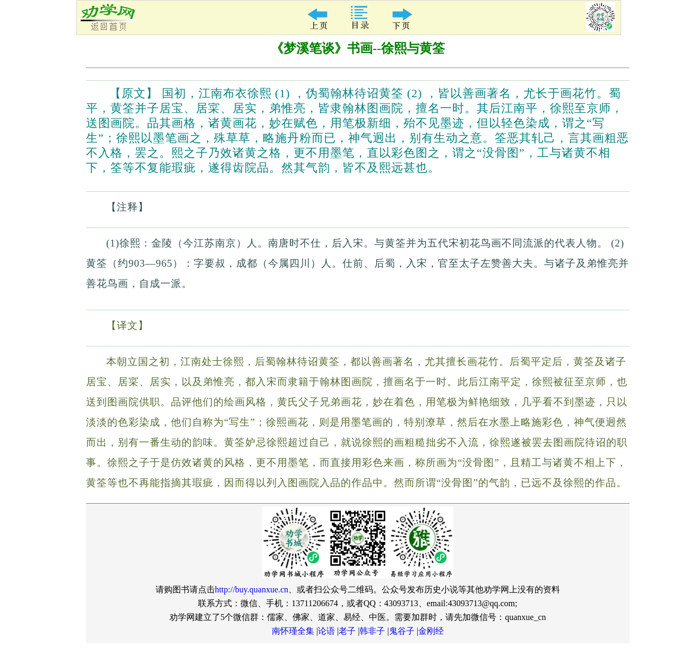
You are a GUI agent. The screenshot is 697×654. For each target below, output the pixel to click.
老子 (347, 630)
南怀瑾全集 (293, 630)
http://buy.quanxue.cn (252, 589)
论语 (326, 630)
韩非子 (372, 630)
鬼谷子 (402, 630)
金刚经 (431, 630)
